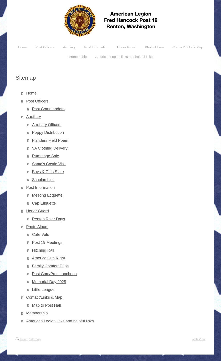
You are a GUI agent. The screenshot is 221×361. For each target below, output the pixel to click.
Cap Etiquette (44, 203)
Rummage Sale (45, 156)
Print (22, 339)
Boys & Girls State (48, 172)
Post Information (40, 187)
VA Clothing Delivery (49, 148)
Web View (198, 339)
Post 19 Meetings (47, 242)
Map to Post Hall (46, 305)
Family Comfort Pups (50, 266)
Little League (43, 289)
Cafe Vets (40, 234)
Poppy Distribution (48, 132)
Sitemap (35, 339)
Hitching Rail (43, 250)
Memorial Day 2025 (49, 282)
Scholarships (43, 180)
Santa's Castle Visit (49, 164)
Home (31, 93)
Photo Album (37, 227)
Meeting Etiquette (47, 195)
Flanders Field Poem (50, 140)
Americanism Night (48, 258)
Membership (37, 313)
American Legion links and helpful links (60, 321)
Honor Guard (37, 211)
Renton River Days (48, 219)
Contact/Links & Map (44, 297)
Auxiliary (33, 117)
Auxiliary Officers (46, 125)
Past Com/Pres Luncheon (54, 274)
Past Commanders (48, 109)
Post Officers (37, 101)
